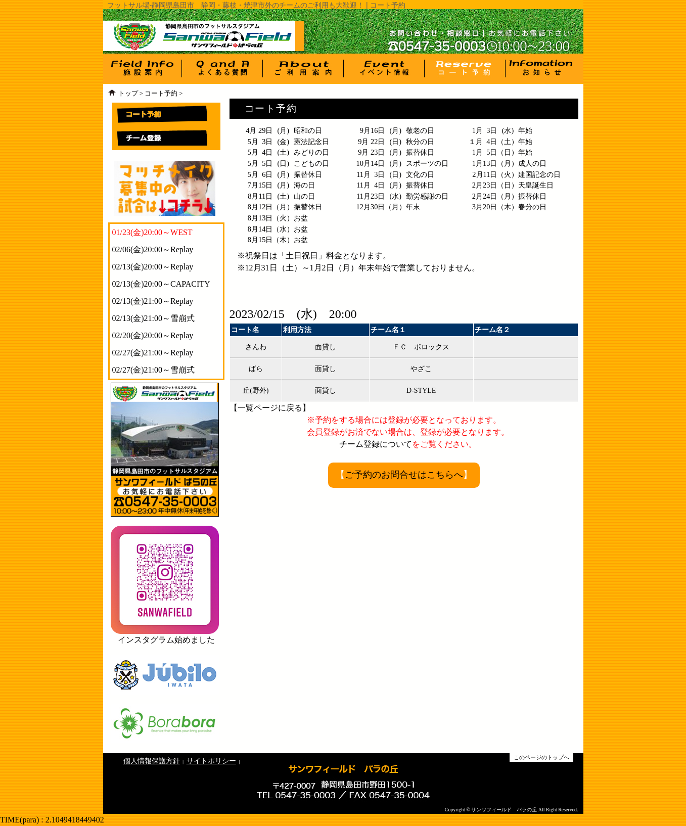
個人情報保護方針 (151, 761)
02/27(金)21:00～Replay (153, 352)
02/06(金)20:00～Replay (153, 249)
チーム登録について (375, 444)
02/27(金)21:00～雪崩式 (153, 369)
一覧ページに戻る (270, 407)
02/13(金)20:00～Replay (153, 266)
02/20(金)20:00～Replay (153, 335)
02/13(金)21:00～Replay (153, 301)
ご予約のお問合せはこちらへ (404, 475)
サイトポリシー (211, 761)
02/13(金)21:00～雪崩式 (153, 318)
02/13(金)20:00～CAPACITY (161, 284)
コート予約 (161, 93)
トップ (128, 93)
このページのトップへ (541, 757)
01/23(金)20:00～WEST (152, 232)
